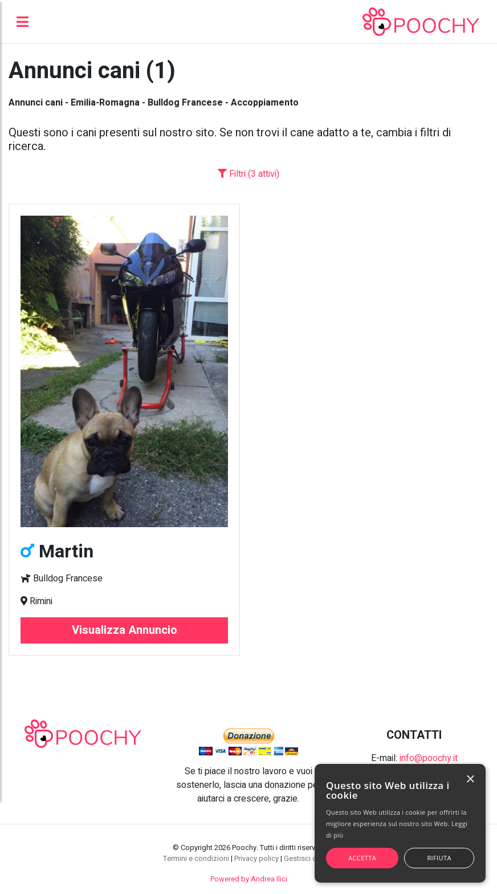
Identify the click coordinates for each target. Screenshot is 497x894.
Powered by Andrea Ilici (248, 879)
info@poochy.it (429, 758)
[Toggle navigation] (22, 22)
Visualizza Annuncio (124, 630)
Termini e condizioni (196, 858)
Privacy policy (256, 858)
